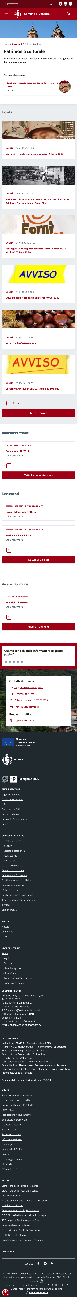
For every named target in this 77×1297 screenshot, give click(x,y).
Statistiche (7, 1164)
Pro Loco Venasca (11, 1195)
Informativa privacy (12, 1139)
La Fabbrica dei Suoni (12, 1205)
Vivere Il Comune (38, 626)
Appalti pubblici (9, 855)
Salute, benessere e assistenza (17, 895)
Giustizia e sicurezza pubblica (16, 880)
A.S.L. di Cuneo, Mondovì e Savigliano (21, 1230)
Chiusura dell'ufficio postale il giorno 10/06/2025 (32, 298)
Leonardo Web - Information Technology (22, 1240)
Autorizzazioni (9, 860)
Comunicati (7, 931)
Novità (10, 148)
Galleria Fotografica (12, 968)
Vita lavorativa (9, 910)
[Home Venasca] (31, 14)
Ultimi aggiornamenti (12, 1159)
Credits (5, 1154)
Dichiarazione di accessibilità (16, 1100)
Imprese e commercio (13, 885)
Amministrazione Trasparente (17, 1095)
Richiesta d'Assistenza (13, 1124)
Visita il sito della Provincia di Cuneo (20, 1190)
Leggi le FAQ (8, 1110)
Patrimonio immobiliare (18, 535)
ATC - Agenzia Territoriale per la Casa (20, 1220)
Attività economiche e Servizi (17, 978)
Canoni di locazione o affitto (21, 512)
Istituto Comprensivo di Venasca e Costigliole (24, 1200)
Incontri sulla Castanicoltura (21, 343)
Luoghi (5, 958)
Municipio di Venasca (17, 602)
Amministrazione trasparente (24, 506)
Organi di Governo (11, 794)
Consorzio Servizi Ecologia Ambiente (20, 1210)
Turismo (6, 905)
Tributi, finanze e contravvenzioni (18, 900)
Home (6, 44)
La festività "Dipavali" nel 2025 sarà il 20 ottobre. (32, 389)
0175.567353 (13, 999)
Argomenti (17, 44)
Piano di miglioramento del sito (17, 1105)
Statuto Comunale (11, 1134)
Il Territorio (7, 963)
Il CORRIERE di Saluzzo (14, 1235)
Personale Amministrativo (15, 819)
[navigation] (6, 13)
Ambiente (7, 846)
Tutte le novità (38, 413)
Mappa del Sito (9, 1169)
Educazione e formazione (14, 875)
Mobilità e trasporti (11, 890)
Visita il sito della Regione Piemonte (20, 1186)
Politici (5, 824)
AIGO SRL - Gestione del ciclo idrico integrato (25, 1215)
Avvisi (5, 936)
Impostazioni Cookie (12, 1149)
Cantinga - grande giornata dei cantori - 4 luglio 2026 (34, 154)
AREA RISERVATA (36, 1292)
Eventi (5, 953)
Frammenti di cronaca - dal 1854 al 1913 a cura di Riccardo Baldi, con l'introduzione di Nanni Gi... (37, 201)
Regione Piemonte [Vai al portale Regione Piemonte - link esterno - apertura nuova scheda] (12, 3)
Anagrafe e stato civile (13, 851)
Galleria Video (9, 973)
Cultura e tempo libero (13, 870)
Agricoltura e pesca (11, 841)
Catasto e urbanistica (12, 865)
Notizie (5, 926)
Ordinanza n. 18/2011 (17, 451)
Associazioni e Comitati (13, 983)
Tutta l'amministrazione (38, 475)
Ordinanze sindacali (18, 445)
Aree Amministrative (12, 799)
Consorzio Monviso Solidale (16, 1225)
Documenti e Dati (11, 809)
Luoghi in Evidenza (17, 596)
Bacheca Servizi (10, 1129)
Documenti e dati (38, 559)
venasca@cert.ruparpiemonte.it (24, 1010)
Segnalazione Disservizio (14, 1119)
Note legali (7, 1144)
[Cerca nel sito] (68, 13)
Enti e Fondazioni (10, 814)
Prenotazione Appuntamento (17, 1115)
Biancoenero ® (17, 1289)
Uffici (4, 804)
